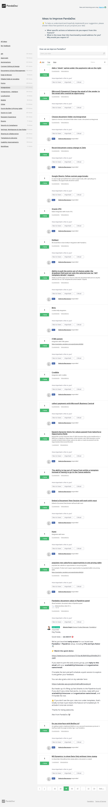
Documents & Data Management (13, 71)
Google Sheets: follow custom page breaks (70, 176)
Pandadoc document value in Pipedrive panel (71, 601)
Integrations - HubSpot (9, 92)
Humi (54, 531)
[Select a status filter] (98, 62)
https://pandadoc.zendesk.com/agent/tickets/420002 (67, 344)
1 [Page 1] (39, 789)
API (2, 54)
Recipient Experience (8, 117)
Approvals (4, 58)
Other (3, 104)
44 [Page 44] (60, 789)
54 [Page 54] (94, 789)
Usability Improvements (10, 142)
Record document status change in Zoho (69, 148)
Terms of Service (100, 801)
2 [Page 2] (44, 789)
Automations (6, 62)
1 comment (55, 445)
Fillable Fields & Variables (10, 79)
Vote (45, 75)
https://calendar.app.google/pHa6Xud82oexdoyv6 (71, 684)
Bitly (54, 308)
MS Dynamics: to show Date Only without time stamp (74, 756)
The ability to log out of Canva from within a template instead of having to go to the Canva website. (75, 471)
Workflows (4, 146)
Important (68, 82)
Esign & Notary (6, 75)
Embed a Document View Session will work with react (74, 500)
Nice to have (57, 82)
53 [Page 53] (88, 789)
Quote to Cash (6, 113)
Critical (80, 82)
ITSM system (57, 339)
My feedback (5, 46)
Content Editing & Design (10, 66)
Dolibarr (55, 240)
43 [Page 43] (55, 789)
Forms (3, 83)
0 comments (55, 71)
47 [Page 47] (77, 789)
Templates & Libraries (9, 138)
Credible (55, 372)
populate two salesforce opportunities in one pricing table (77, 563)
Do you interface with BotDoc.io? (66, 723)
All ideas (4, 42)
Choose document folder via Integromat (69, 117)
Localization (5, 96)
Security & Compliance (9, 125)
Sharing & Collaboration (10, 134)
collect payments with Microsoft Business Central (73, 403)
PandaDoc (90, 801)
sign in (101, 7)
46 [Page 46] (72, 789)
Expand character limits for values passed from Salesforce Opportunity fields (76, 433)
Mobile (3, 100)
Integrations (5, 87)
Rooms (3, 121)
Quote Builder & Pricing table (11, 108)
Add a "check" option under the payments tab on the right (76, 68)
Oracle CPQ (56, 209)
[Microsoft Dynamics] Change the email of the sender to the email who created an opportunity (76, 92)
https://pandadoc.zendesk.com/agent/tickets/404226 (67, 572)
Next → (101, 789)
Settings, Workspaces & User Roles (13, 130)
